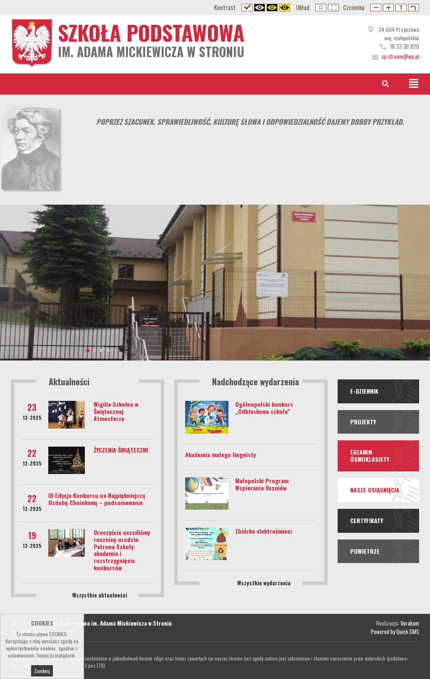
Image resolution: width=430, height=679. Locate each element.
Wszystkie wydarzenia (264, 583)
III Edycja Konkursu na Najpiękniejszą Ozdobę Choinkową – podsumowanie (96, 499)
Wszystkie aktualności (99, 595)
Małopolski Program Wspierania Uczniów (261, 484)
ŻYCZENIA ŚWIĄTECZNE (121, 449)
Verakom (410, 623)
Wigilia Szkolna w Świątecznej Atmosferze (116, 411)
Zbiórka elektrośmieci (263, 530)
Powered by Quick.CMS (395, 631)
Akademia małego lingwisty (220, 454)
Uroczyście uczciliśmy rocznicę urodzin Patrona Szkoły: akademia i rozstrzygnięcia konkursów (122, 550)
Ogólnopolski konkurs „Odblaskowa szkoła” (264, 408)
